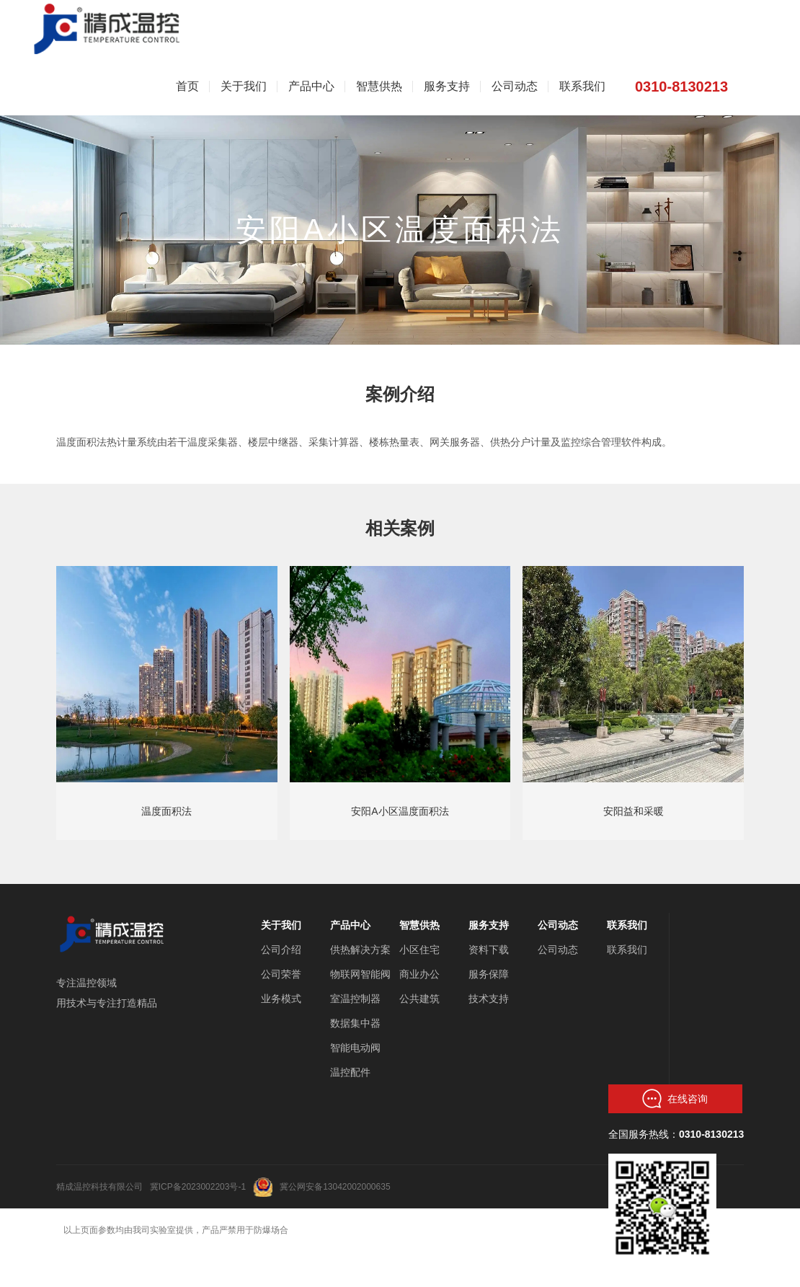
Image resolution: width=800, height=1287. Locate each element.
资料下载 (488, 949)
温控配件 (350, 1072)
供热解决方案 (360, 949)
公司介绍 (281, 949)
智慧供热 (419, 925)
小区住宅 (419, 949)
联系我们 (627, 925)
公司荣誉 (281, 974)
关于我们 (281, 925)
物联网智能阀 (360, 974)
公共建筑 (419, 998)
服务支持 (488, 925)
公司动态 (558, 925)
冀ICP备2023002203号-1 (198, 1187)
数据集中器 (355, 1023)
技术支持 (488, 998)
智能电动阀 (355, 1047)
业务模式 (281, 998)
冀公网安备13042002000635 (335, 1187)
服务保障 (488, 974)
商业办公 (419, 974)
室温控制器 (355, 998)
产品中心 (350, 925)
